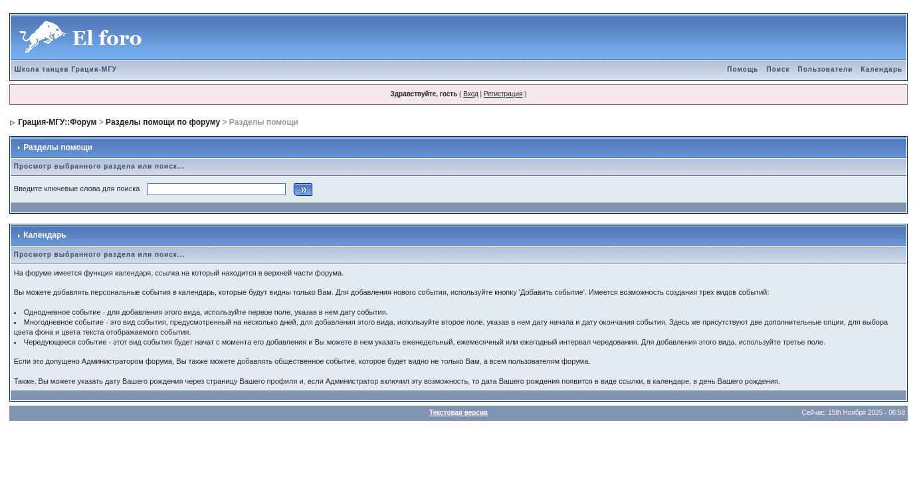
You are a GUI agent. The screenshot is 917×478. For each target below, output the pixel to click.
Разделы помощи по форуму (163, 122)
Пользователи (825, 69)
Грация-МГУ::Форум (57, 122)
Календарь (881, 69)
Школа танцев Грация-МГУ (66, 69)
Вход (470, 94)
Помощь (742, 69)
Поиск (777, 69)
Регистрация (503, 94)
